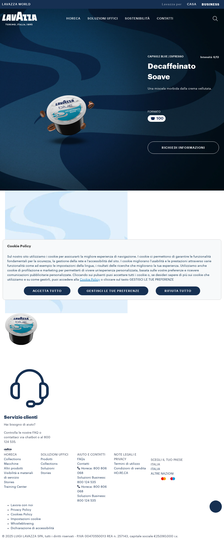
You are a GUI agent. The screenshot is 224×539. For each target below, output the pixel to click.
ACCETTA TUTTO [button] (47, 290)
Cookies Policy (21, 514)
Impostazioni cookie (26, 519)
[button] (215, 18)
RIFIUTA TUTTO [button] (177, 290)
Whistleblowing (22, 523)
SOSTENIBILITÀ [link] (137, 18)
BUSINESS (210, 4)
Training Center (15, 486)
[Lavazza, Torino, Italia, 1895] (19, 19)
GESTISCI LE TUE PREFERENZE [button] (113, 290)
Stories (9, 482)
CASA (191, 4)
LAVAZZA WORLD (16, 4)
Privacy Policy (21, 509)
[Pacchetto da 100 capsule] (157, 118)
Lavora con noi (22, 505)
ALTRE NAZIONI (162, 473)
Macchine (11, 463)
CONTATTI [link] (165, 18)
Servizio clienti (20, 417)
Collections (12, 459)
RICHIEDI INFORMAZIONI (183, 147)
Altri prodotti (13, 468)
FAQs (81, 459)
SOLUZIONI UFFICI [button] (103, 18)
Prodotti (46, 459)
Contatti (83, 463)
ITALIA (155, 469)
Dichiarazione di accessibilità (32, 528)
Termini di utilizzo (127, 463)
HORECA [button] (73, 18)
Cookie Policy (90, 279)
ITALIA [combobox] (155, 464)
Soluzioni (47, 468)
